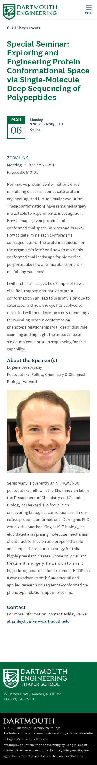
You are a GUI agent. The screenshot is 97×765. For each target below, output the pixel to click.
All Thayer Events (23, 28)
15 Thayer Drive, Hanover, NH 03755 (32, 694)
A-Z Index (10, 733)
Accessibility (57, 733)
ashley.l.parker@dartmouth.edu (40, 622)
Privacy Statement (33, 733)
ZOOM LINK (17, 158)
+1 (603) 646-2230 (18, 699)
